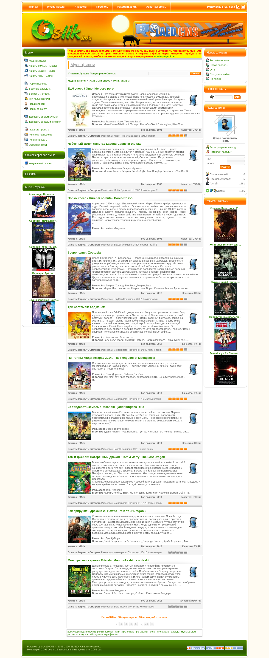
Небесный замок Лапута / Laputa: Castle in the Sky (104, 143)
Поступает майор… (221, 74)
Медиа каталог (56, 6)
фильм (113, 634)
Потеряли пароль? (221, 151)
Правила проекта (39, 129)
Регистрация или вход (221, 7)
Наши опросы (37, 103)
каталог (166, 631)
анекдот (175, 631)
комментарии (112, 631)
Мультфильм (121, 80)
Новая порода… (219, 65)
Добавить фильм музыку (43, 116)
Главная (33, 6)
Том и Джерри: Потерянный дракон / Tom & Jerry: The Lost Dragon (116, 457)
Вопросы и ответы (39, 93)
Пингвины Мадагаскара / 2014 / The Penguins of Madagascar (111, 357)
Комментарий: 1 (148, 244)
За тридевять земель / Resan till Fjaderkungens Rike (106, 407)
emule (130, 631)
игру (106, 634)
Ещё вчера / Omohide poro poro (91, 88)
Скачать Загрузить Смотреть (84, 136)
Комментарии (147, 136)
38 (146, 623)
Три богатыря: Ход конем (86, 307)
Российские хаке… (221, 60)
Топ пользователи (39, 98)
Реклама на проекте (41, 134)
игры (123, 631)
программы (141, 631)
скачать (91, 631)
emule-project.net (165, 56)
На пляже (215, 78)
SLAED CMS (47, 646)
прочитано (155, 631)
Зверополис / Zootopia (84, 252)
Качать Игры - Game (41, 75)
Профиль (102, 6)
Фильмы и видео (99, 80)
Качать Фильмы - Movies (43, 65)
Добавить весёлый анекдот (45, 121)
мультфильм (188, 631)
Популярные (98, 73)
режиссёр (73, 631)
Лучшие (84, 73)
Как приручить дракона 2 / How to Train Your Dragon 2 (107, 511)
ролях (100, 631)
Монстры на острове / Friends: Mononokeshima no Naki (108, 560)
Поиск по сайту (38, 108)
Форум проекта (38, 83)
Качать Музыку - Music (42, 70)
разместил (73, 634)
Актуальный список (40, 163)
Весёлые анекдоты (40, 88)
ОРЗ (212, 69)
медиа (83, 631)
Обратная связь (156, 6)
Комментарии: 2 (148, 190)
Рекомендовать (127, 6)
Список (111, 73)
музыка (99, 634)
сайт (91, 634)
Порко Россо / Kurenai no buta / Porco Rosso (100, 198)
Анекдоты (81, 6)
